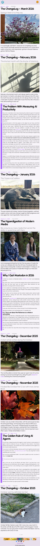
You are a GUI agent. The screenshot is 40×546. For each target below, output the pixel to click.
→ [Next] (21, 535)
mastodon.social (12, 298)
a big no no (18, 129)
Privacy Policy (20, 543)
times (28, 278)
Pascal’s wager (21, 149)
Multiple (24, 278)
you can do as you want (20, 450)
